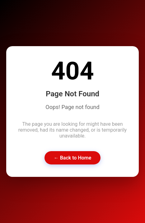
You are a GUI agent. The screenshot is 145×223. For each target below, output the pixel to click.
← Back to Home (72, 158)
